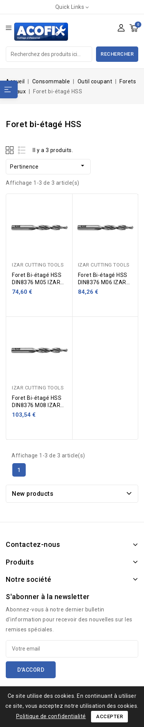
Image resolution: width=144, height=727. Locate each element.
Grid (10, 150)
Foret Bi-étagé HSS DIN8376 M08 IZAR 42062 (36, 405)
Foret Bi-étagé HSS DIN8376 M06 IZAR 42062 (102, 282)
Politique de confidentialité (51, 716)
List (22, 150)
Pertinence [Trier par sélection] (48, 166)
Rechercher (117, 54)
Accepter (109, 716)
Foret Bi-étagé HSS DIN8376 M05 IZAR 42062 (36, 282)
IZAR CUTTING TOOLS (38, 265)
